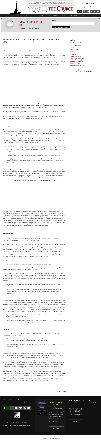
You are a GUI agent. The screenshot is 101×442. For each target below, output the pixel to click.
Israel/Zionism (73, 49)
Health (71, 47)
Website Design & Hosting (46, 438)
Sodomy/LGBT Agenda (75, 61)
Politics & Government (75, 58)
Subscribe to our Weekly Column (61, 27)
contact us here (18, 421)
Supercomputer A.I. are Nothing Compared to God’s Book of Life (32, 40)
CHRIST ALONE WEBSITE (56, 403)
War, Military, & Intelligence (77, 65)
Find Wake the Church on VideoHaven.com (83, 71)
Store (33, 15)
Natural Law (73, 54)
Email (54, 20)
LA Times (12, 162)
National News (73, 53)
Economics (72, 44)
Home (17, 15)
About (14, 400)
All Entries (72, 40)
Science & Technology (36, 50)
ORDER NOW (57, 428)
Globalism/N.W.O (74, 46)
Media (71, 51)
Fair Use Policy (24, 401)
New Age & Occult (74, 56)
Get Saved (73, 15)
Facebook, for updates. (23, 368)
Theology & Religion (75, 63)
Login (59, 438)
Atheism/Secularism (75, 42)
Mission (55, 15)
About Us (64, 15)
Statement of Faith (44, 15)
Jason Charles (7, 50)
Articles (25, 15)
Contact (82, 15)
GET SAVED (75, 421)
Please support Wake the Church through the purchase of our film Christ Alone (34, 180)
